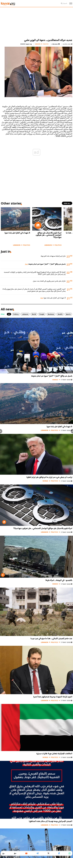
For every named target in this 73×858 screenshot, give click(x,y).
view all (67, 203)
